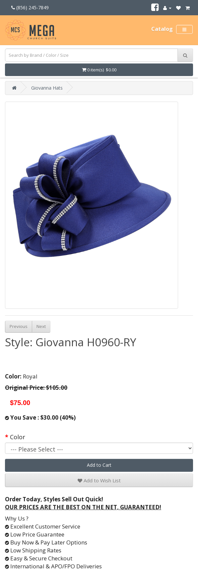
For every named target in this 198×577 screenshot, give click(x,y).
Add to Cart (99, 465)
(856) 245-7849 (30, 7)
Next (41, 326)
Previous (19, 326)
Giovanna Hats (47, 88)
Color (17, 437)
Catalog (162, 29)
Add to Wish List (99, 480)
